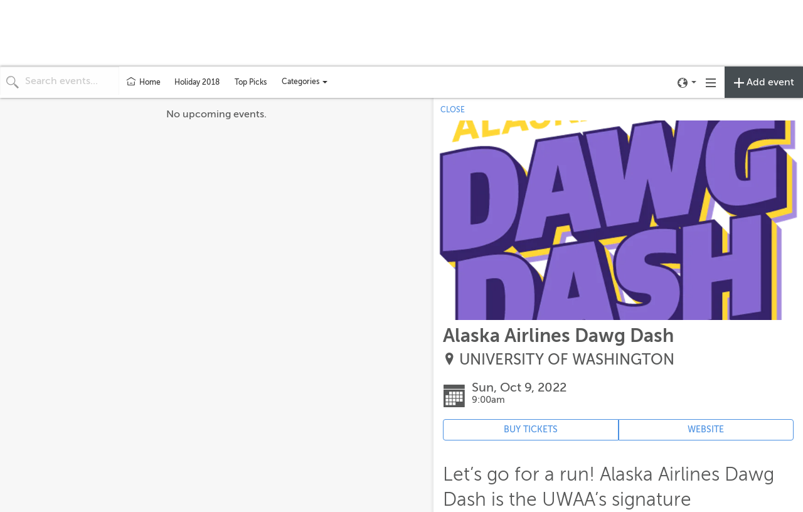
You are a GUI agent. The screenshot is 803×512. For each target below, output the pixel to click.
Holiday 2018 (197, 82)
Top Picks (251, 82)
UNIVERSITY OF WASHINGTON (566, 359)
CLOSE (452, 109)
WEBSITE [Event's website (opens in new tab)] (706, 429)
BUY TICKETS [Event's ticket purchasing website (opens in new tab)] (531, 429)
